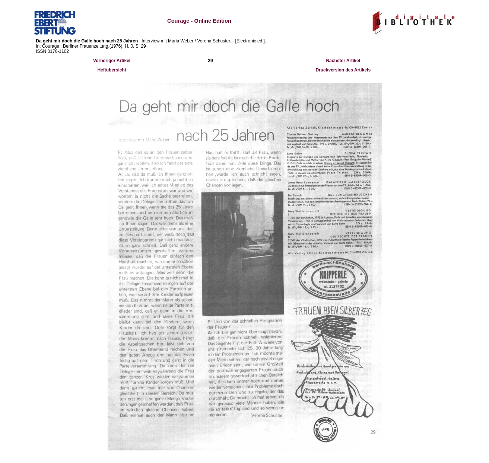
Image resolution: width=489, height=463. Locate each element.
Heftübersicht (111, 70)
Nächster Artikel (343, 60)
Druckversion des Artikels (343, 70)
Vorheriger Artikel (111, 60)
